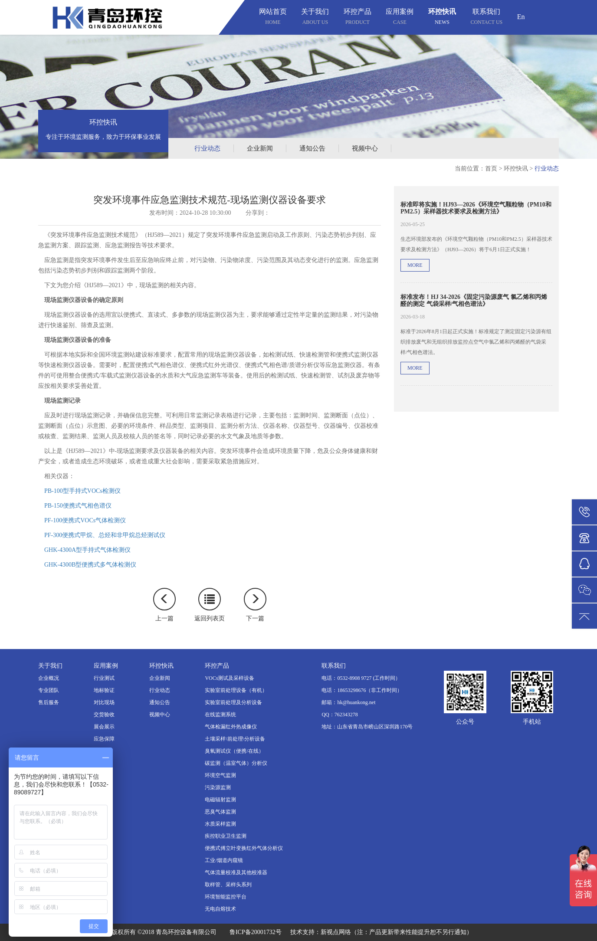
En (521, 16)
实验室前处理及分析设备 (233, 702)
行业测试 (104, 678)
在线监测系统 (220, 714)
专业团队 (48, 690)
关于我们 (315, 17)
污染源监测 (218, 787)
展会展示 (104, 727)
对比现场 (104, 702)
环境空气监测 (220, 775)
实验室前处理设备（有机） (236, 690)
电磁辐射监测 (220, 800)
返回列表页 (209, 605)
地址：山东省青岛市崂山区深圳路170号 (367, 727)
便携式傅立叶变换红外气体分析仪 (244, 848)
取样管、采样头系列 (228, 885)
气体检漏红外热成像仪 (231, 727)
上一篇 (164, 605)
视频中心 (365, 148)
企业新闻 (260, 148)
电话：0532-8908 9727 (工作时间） (360, 678)
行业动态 (207, 148)
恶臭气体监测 (220, 812)
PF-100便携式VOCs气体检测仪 (85, 520)
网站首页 (273, 17)
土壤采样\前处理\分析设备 (235, 739)
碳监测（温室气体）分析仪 (236, 763)
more (415, 265)
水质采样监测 (220, 824)
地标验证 (104, 690)
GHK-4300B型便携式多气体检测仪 (90, 564)
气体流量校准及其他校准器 (236, 872)
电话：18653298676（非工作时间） (361, 690)
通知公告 (312, 148)
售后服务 (48, 702)
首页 (491, 168)
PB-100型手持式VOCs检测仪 (82, 491)
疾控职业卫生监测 (225, 836)
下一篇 (255, 605)
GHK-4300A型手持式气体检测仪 (87, 550)
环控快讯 (442, 17)
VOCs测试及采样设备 (229, 678)
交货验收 (104, 714)
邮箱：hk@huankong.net (348, 702)
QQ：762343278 (339, 714)
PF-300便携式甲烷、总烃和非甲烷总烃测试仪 (104, 535)
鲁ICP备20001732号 (256, 932)
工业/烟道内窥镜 (224, 860)
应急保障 (104, 739)
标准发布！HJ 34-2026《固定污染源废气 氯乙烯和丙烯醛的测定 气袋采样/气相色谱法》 (473, 300)
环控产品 (357, 17)
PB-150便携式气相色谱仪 (78, 505)
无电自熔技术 (220, 909)
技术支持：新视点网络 (320, 932)
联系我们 (486, 17)
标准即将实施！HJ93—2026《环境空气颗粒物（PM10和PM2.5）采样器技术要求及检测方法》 (475, 207)
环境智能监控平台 (225, 897)
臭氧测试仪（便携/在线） (234, 751)
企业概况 (48, 678)
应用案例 (399, 17)
